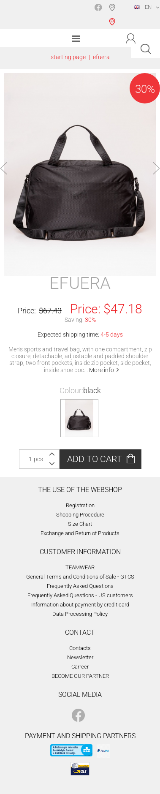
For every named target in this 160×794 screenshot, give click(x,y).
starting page (68, 57)
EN (143, 7)
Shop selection (113, 14)
